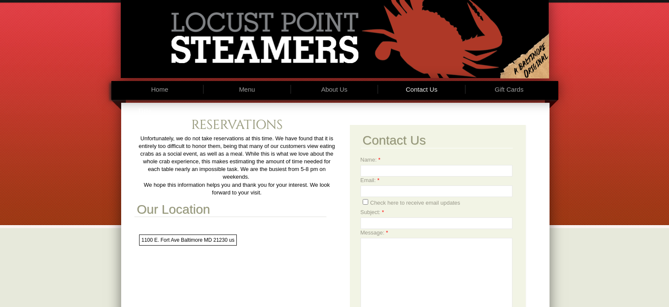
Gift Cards (509, 89)
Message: (374, 232)
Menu (247, 89)
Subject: (372, 212)
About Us (334, 89)
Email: (370, 180)
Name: (371, 159)
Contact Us (421, 89)
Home (159, 89)
